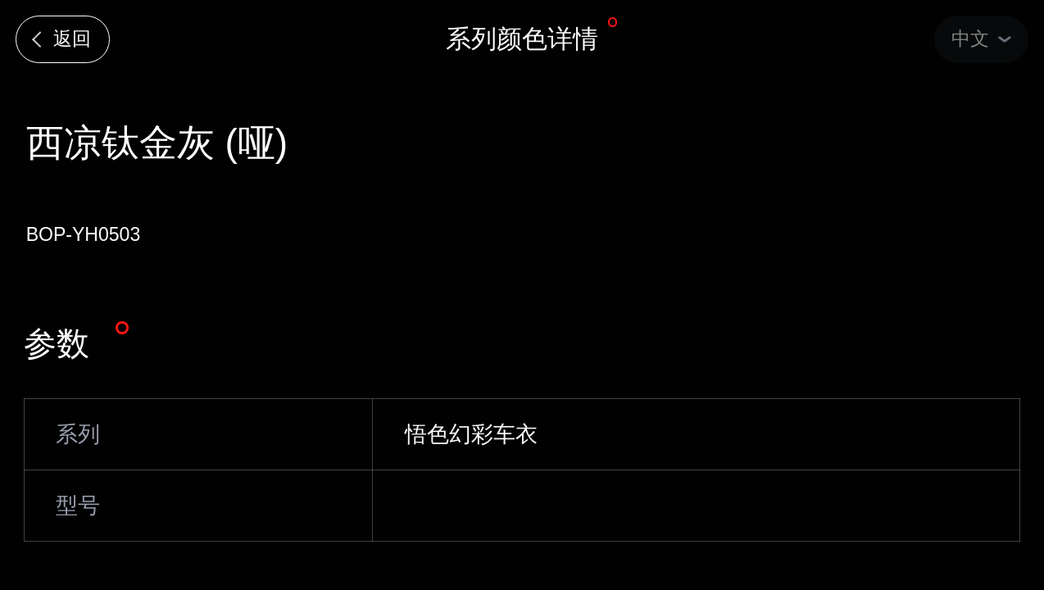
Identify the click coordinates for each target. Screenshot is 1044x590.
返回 (72, 38)
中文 (970, 38)
